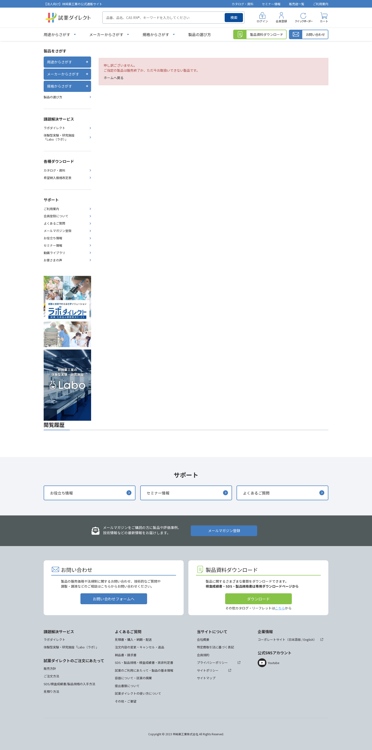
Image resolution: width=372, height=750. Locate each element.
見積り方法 (51, 691)
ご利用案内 (320, 4)
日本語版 (294, 639)
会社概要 (203, 639)
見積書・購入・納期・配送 (133, 639)
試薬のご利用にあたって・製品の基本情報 (144, 670)
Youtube (273, 662)
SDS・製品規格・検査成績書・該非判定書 (144, 662)
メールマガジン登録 (57, 230)
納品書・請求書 (125, 655)
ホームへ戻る (114, 77)
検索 (233, 17)
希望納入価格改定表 (57, 177)
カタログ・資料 (242, 4)
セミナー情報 (271, 4)
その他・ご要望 (125, 701)
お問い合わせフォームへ (114, 599)
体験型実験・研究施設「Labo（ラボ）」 (59, 137)
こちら (280, 608)
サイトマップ (206, 678)
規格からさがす (156, 34)
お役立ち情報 (53, 238)
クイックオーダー (303, 21)
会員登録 (281, 21)
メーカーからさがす (106, 34)
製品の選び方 (199, 34)
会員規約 (203, 655)
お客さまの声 (53, 260)
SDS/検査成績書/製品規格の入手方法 (69, 684)
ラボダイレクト (54, 128)
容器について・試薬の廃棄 (133, 678)
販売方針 (50, 668)
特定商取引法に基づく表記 (215, 647)
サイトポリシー (208, 670)
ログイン (262, 21)
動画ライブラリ (54, 252)
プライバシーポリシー (212, 662)
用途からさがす (57, 34)
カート (324, 21)
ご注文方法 (51, 676)
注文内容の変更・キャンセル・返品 (139, 647)
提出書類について (127, 686)
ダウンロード (258, 599)
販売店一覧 (296, 4)
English (308, 639)
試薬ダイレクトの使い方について (138, 693)
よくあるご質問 (54, 223)
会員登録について (56, 216)
